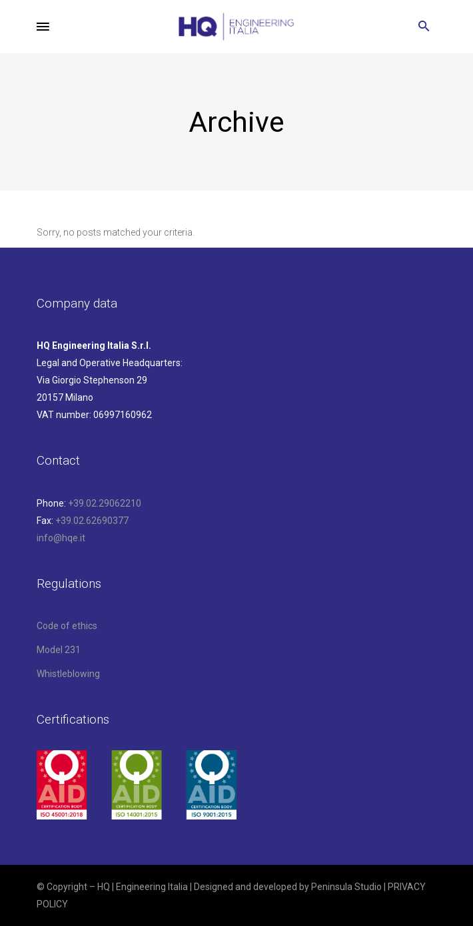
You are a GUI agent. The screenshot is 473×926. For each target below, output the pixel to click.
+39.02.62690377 (92, 520)
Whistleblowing (68, 673)
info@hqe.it (61, 538)
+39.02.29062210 (104, 503)
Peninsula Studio (346, 886)
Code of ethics (67, 625)
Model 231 (59, 649)
